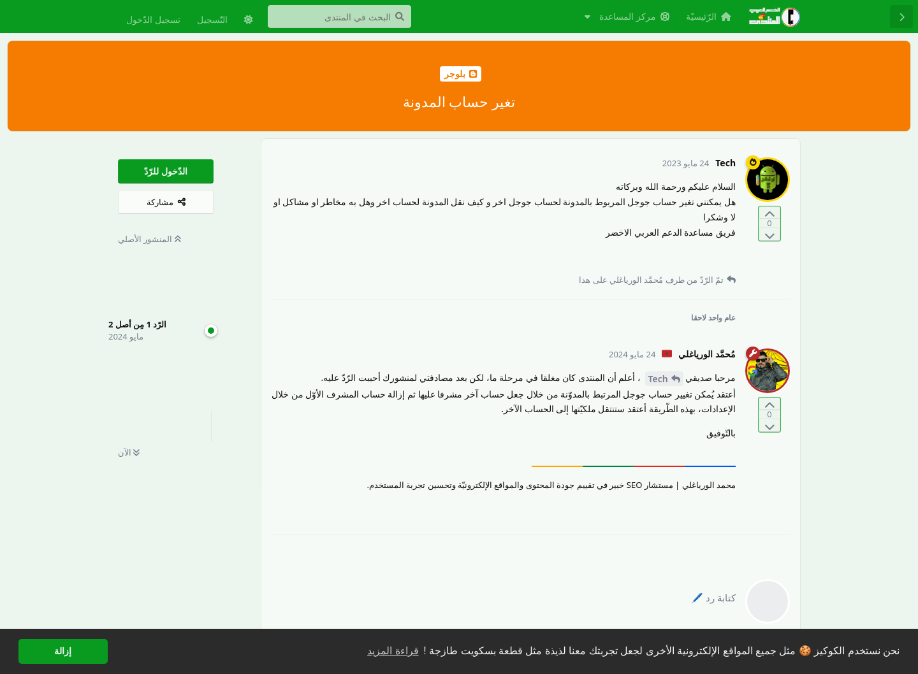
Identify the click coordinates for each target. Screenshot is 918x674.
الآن (129, 452)
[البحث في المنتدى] (339, 16)
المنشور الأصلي (149, 239)
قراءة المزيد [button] (392, 650)
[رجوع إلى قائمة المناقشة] (901, 16)
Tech (658, 379)
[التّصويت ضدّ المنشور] (769, 234)
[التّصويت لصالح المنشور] (769, 213)
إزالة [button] (62, 651)
